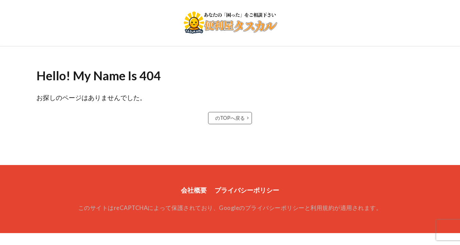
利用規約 (322, 207)
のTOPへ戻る (230, 118)
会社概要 (194, 190)
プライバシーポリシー (247, 190)
